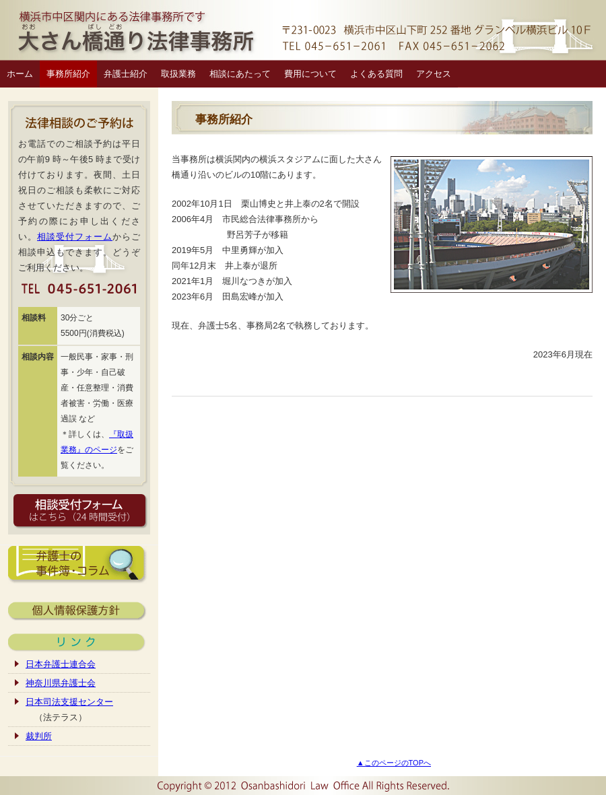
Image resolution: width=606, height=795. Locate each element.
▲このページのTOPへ (394, 763)
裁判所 (39, 736)
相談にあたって (240, 74)
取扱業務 (178, 74)
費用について (310, 74)
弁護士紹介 (125, 74)
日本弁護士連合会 (61, 664)
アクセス (433, 74)
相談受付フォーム (74, 237)
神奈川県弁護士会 (61, 683)
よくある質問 (376, 74)
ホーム (20, 74)
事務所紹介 (68, 74)
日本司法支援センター (69, 702)
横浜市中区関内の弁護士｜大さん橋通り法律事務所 (303, 30)
